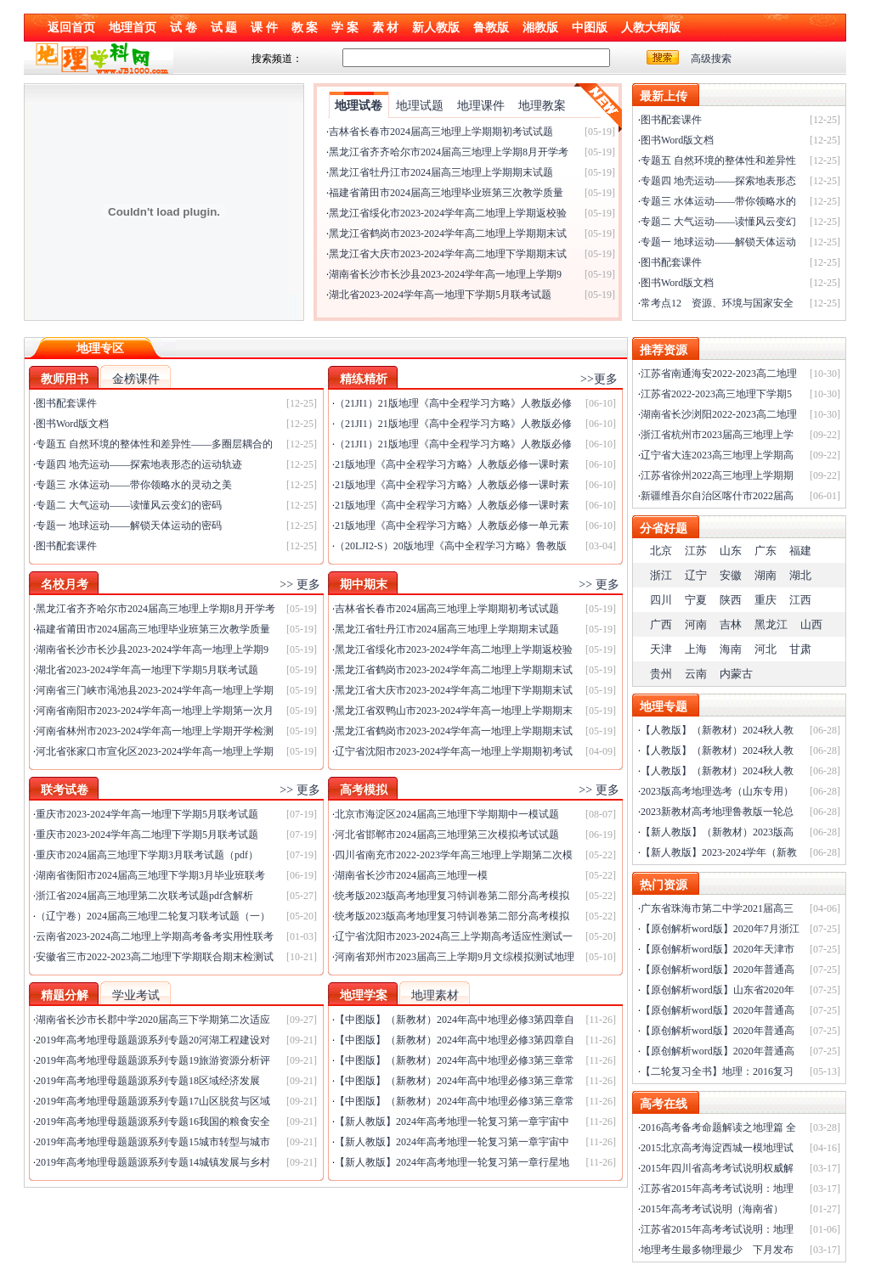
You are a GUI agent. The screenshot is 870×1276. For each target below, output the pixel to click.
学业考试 (136, 995)
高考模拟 (363, 790)
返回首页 (71, 27)
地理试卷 (358, 105)
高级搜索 (711, 59)
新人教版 (436, 27)
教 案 (305, 27)
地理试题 (419, 105)
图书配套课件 (671, 120)
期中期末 (363, 584)
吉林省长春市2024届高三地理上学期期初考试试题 (441, 132)
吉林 (731, 624)
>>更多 (599, 379)
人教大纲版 (651, 27)
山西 (811, 624)
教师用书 (64, 379)
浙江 (661, 575)
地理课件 (481, 105)
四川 (661, 599)
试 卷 (183, 27)
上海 (696, 649)
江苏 (696, 550)
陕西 (731, 599)
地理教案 (542, 105)
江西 (800, 599)
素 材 (385, 27)
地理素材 (435, 995)
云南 (696, 673)
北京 (661, 550)
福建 (800, 550)
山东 (731, 550)
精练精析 (363, 379)
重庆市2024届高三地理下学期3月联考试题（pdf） (147, 855)
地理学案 (363, 995)
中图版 (589, 27)
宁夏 (696, 599)
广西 (661, 624)
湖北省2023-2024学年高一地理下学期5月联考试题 (440, 295)
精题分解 (64, 995)
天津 (661, 649)
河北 (765, 649)
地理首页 (132, 27)
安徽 (731, 575)
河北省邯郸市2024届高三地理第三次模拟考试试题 (447, 834)
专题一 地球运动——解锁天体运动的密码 (129, 525)
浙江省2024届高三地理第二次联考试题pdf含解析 (144, 896)
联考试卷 (64, 790)
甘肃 (800, 649)
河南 (696, 624)
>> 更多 (299, 584)
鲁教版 (491, 27)
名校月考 (64, 584)
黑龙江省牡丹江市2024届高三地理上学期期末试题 (441, 172)
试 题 (224, 27)
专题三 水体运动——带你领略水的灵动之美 (134, 485)
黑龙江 (771, 624)
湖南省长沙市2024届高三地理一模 (411, 875)
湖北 (800, 575)
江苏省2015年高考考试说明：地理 (717, 1188)
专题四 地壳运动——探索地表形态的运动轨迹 (139, 464)
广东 (765, 550)
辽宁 (696, 575)
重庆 (765, 599)
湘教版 (540, 27)
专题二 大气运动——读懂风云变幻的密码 (129, 505)
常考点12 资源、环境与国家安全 (717, 303)
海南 (731, 649)
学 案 (345, 27)
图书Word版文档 (677, 140)
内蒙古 (736, 673)
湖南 (765, 575)
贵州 (661, 673)
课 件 (264, 27)
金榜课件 (136, 379)
